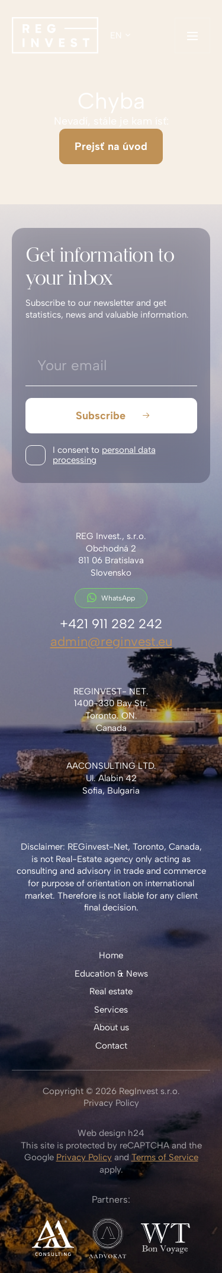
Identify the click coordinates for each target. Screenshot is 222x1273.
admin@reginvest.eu (111, 641)
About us (111, 1027)
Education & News (111, 973)
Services (111, 1009)
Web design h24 (111, 1133)
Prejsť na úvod (111, 146)
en (116, 35)
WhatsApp (111, 597)
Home (111, 955)
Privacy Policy (111, 1103)
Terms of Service (164, 1157)
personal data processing (104, 455)
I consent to (104, 455)
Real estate (111, 991)
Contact (111, 1045)
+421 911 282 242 (111, 623)
